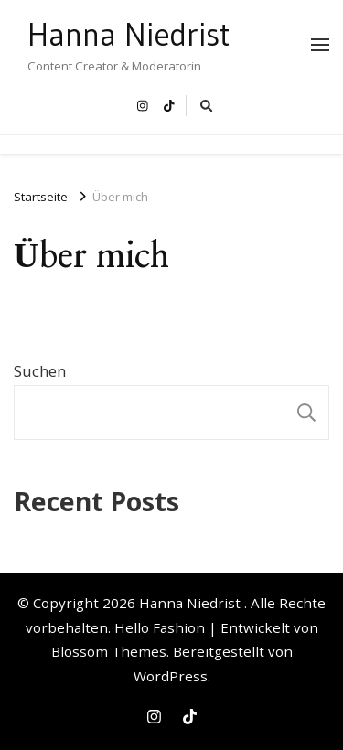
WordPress (171, 676)
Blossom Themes (108, 651)
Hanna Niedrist (128, 34)
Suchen (40, 370)
